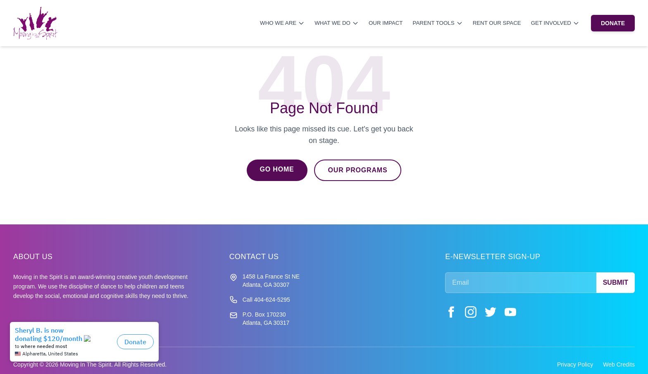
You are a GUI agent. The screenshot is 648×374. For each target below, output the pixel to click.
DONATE (613, 23)
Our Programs (358, 170)
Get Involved (555, 23)
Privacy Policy (575, 364)
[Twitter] (490, 312)
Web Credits (619, 364)
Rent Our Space (497, 23)
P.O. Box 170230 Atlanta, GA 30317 (266, 318)
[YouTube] (510, 312)
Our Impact (386, 23)
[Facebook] (451, 312)
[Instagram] (470, 312)
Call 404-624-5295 (266, 299)
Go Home (277, 169)
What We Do (336, 23)
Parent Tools (438, 23)
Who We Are (282, 23)
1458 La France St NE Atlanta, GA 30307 (271, 280)
